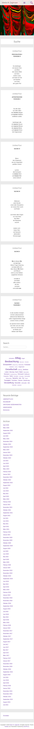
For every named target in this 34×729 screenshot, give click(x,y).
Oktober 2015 (7, 696)
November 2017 (7, 633)
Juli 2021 (5, 518)
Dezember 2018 (7, 598)
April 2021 (6, 526)
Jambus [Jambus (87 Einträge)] (25, 369)
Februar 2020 (7, 565)
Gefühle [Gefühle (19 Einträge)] (16, 366)
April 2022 (6, 496)
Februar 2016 (7, 685)
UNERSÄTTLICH (8, 399)
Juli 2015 (5, 705)
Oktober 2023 (7, 458)
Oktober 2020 (7, 543)
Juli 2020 (5, 551)
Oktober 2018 (7, 603)
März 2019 (6, 589)
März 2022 (6, 499)
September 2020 (8, 545)
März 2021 (6, 529)
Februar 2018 (7, 625)
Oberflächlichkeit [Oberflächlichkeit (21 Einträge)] (13, 374)
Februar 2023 (7, 471)
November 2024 (7, 441)
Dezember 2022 (7, 477)
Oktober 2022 (7, 480)
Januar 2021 (6, 534)
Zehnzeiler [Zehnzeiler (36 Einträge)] (24, 383)
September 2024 (8, 447)
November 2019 (7, 573)
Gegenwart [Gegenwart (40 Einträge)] (21, 366)
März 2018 (6, 622)
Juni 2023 (6, 463)
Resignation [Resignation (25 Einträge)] (6, 376)
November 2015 (7, 694)
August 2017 (6, 641)
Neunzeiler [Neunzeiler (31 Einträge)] (26, 372)
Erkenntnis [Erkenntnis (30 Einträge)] (21, 364)
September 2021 (8, 512)
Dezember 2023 (7, 455)
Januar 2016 (6, 688)
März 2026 (6, 427)
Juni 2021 (6, 521)
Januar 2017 (6, 661)
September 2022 (8, 482)
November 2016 (7, 666)
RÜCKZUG (6, 410)
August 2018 (6, 609)
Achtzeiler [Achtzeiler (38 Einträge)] (11, 358)
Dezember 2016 (7, 663)
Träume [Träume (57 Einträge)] (20, 380)
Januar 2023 (6, 474)
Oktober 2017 (7, 636)
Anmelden (6, 715)
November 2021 (7, 507)
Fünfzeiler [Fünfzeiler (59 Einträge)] (27, 364)
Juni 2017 (6, 647)
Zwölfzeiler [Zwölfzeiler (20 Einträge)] (19, 385)
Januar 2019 (6, 595)
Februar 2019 (7, 592)
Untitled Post (17, 51)
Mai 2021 (5, 523)
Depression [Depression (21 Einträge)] (21, 361)
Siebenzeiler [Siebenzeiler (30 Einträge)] (9, 378)
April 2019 (6, 587)
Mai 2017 (5, 650)
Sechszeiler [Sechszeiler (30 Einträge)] (27, 376)
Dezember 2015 (7, 691)
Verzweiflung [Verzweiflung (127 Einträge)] (9, 383)
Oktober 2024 (7, 444)
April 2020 (6, 559)
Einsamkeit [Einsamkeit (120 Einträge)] (7, 364)
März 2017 (6, 655)
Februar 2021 (7, 532)
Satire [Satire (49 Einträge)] (11, 376)
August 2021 (6, 515)
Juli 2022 (5, 488)
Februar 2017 (7, 658)
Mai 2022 (5, 493)
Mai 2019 (5, 584)
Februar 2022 (7, 502)
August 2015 (6, 702)
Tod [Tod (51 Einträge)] (23, 378)
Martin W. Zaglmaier (10, 3)
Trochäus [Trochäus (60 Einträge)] (14, 380)
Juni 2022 (6, 491)
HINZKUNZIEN (7, 407)
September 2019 (8, 578)
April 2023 (6, 466)
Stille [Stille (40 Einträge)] (20, 378)
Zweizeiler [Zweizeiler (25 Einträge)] (14, 385)
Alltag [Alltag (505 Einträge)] (18, 358)
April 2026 (6, 425)
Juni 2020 (6, 554)
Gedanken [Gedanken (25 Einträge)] (11, 366)
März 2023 (6, 469)
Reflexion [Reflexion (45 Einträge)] (27, 374)
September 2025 (8, 430)
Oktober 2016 (7, 669)
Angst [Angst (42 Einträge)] (23, 358)
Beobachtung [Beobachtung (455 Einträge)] (12, 361)
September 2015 (8, 699)
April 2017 (6, 652)
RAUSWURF (7, 402)
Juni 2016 (6, 680)
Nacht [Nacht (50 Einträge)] (16, 372)
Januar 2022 (6, 504)
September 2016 (8, 672)
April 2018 (6, 619)
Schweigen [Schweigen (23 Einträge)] (21, 376)
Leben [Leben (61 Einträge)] (7, 372)
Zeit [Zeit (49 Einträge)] (29, 383)
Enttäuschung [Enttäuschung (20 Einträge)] (15, 364)
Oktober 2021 (7, 510)
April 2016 (6, 683)
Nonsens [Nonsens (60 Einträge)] (6, 374)
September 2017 (8, 639)
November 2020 (7, 540)
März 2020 (6, 562)
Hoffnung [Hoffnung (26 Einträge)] (20, 369)
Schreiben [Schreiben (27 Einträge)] (16, 376)
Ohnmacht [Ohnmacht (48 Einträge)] (21, 374)
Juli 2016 (5, 677)
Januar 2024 (6, 452)
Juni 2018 (6, 614)
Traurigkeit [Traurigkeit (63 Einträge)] (7, 380)
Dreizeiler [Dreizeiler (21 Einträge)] (27, 361)
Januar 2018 (6, 628)
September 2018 (8, 606)
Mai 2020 (5, 556)
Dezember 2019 (7, 570)
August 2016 (6, 674)
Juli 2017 (5, 644)
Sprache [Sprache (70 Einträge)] (15, 378)
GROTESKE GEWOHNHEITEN (12, 404)
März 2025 (6, 438)
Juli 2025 (5, 436)
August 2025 (6, 433)
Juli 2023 (5, 460)
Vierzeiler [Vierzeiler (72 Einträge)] (17, 383)
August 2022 (6, 485)
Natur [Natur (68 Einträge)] (21, 372)
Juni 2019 (6, 581)
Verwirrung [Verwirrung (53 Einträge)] (26, 380)
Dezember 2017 (7, 630)
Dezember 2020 (7, 537)
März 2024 (6, 449)
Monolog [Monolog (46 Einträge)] (11, 372)
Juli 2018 (5, 611)
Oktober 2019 (7, 576)
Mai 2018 (5, 617)
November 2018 (7, 600)
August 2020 (6, 548)
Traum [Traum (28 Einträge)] (26, 378)
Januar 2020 (6, 567)
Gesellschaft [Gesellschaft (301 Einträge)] (11, 369)
